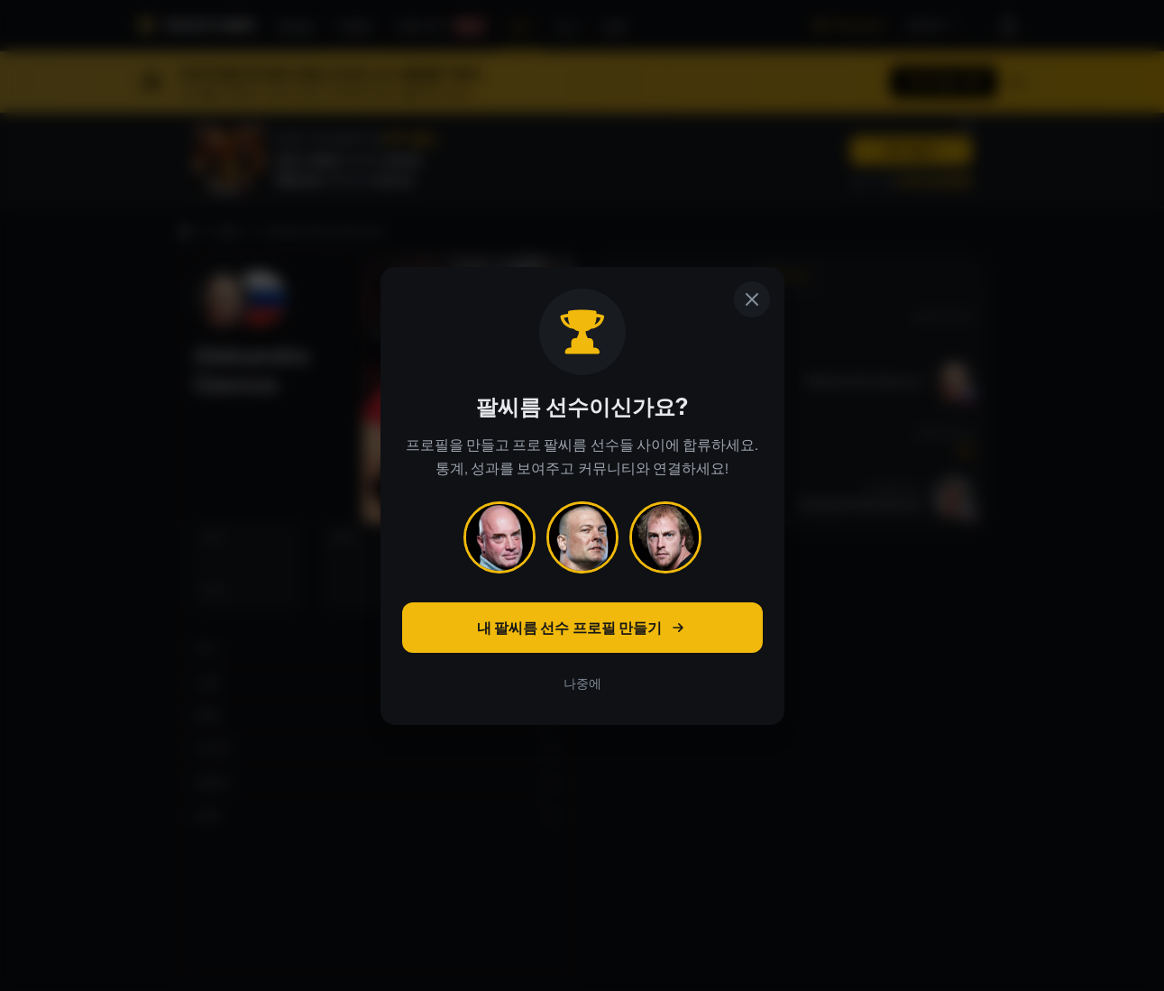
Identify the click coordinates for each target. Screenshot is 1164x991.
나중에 (582, 683)
